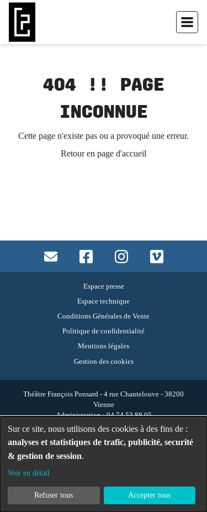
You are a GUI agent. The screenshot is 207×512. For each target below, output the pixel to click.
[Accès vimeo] (157, 256)
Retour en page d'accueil (103, 153)
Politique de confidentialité (103, 331)
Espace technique (103, 301)
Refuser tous (53, 495)
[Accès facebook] (86, 256)
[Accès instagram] (121, 256)
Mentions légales (103, 346)
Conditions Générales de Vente (103, 316)
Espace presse (103, 286)
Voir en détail (29, 473)
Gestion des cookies (104, 361)
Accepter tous (149, 495)
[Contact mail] (51, 256)
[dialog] (103, 464)
